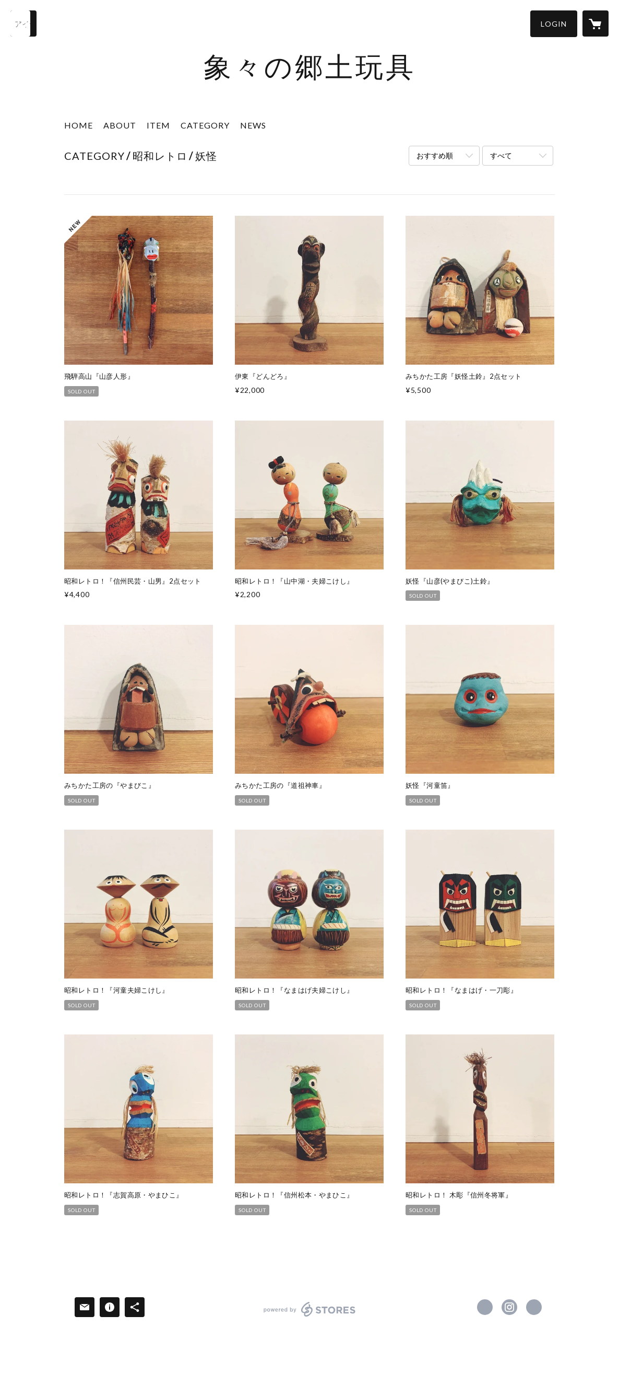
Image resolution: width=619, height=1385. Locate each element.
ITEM (158, 125)
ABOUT (119, 125)
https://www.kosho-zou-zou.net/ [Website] (534, 1307)
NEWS (253, 125)
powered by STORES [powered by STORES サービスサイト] (310, 1316)
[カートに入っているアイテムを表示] (595, 23)
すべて (501, 155)
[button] (553, 23)
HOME (78, 125)
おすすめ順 (434, 155)
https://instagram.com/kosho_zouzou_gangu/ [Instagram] (509, 1307)
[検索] (23, 23)
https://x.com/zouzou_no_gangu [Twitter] (485, 1307)
